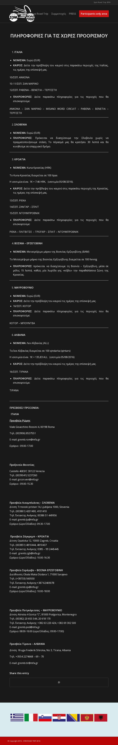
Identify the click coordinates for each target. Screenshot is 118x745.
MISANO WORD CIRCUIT (61, 109)
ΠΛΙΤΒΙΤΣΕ (25, 231)
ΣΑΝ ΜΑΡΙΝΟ (30, 83)
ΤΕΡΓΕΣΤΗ (50, 90)
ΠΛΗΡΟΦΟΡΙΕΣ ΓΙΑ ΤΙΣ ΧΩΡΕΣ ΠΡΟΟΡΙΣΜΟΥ (59, 36)
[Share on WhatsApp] (59, 682)
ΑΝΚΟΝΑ (24, 77)
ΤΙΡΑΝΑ (23, 371)
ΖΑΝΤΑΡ (24, 207)
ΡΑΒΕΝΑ (24, 90)
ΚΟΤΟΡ (27, 306)
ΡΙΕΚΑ (22, 200)
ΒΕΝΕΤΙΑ (36, 90)
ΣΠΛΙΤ (35, 207)
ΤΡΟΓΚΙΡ (40, 231)
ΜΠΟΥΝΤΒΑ (28, 323)
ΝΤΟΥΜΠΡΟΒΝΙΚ (29, 213)
